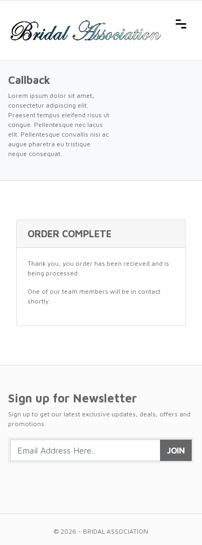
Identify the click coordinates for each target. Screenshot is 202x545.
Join (176, 450)
